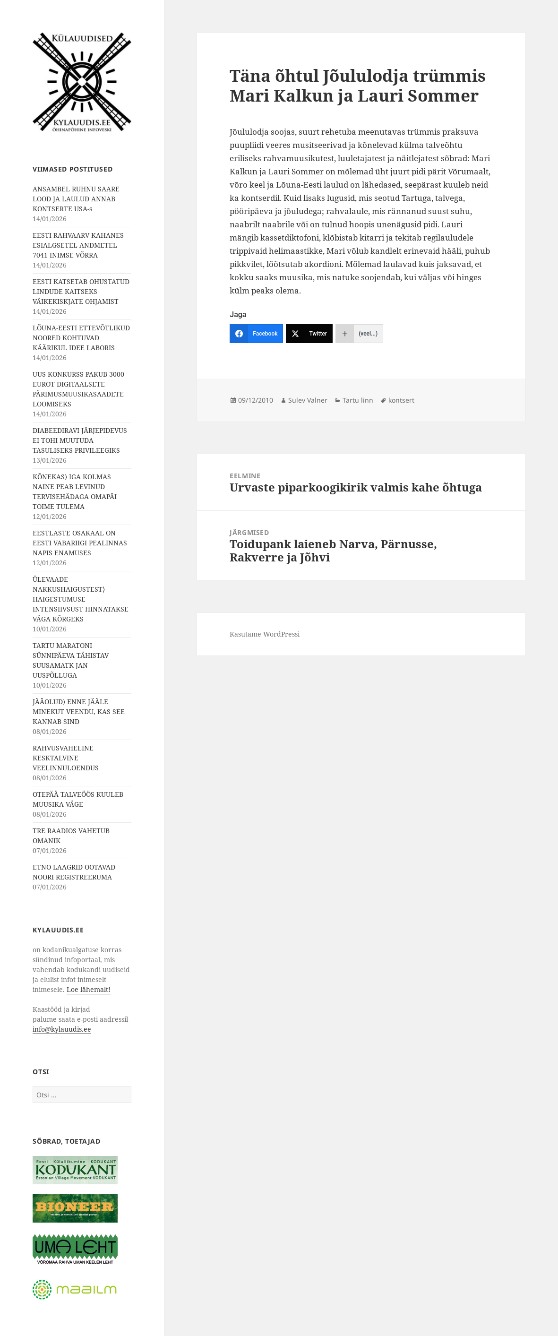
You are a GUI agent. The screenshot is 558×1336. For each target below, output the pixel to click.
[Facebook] (256, 333)
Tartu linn (358, 400)
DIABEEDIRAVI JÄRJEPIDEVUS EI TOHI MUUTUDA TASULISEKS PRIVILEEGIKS (80, 440)
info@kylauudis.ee (62, 1029)
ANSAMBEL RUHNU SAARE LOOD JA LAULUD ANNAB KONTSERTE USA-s (76, 198)
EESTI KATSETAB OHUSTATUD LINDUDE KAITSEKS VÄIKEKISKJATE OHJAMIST (81, 291)
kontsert (401, 400)
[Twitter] (309, 333)
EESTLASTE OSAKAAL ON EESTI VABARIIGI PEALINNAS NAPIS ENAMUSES (80, 542)
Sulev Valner (307, 400)
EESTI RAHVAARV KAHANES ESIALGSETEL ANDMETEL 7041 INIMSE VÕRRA (78, 245)
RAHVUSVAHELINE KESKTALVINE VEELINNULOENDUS (66, 757)
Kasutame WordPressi (265, 633)
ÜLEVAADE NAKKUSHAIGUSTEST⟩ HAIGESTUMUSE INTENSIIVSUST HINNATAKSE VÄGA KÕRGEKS (81, 599)
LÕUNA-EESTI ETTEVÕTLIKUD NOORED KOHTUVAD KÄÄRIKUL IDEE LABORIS (81, 337)
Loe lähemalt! (89, 989)
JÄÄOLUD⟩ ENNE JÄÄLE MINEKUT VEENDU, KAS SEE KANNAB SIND (79, 711)
